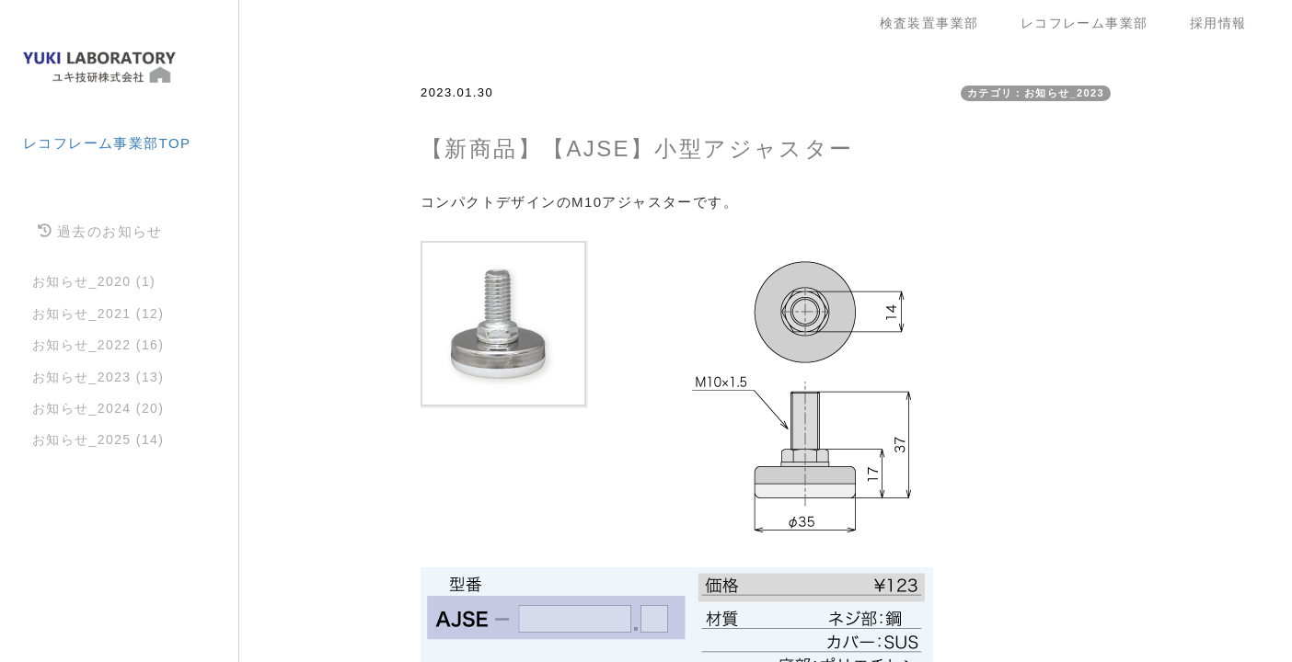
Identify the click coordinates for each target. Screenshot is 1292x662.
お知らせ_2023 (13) (98, 377)
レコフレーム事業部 (1091, 23)
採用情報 (1218, 23)
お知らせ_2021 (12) (98, 313)
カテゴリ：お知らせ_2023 (1035, 92)
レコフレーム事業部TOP (106, 143)
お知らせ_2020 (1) (94, 281)
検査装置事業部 (936, 23)
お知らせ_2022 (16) (98, 344)
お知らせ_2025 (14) (98, 439)
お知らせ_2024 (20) (98, 408)
